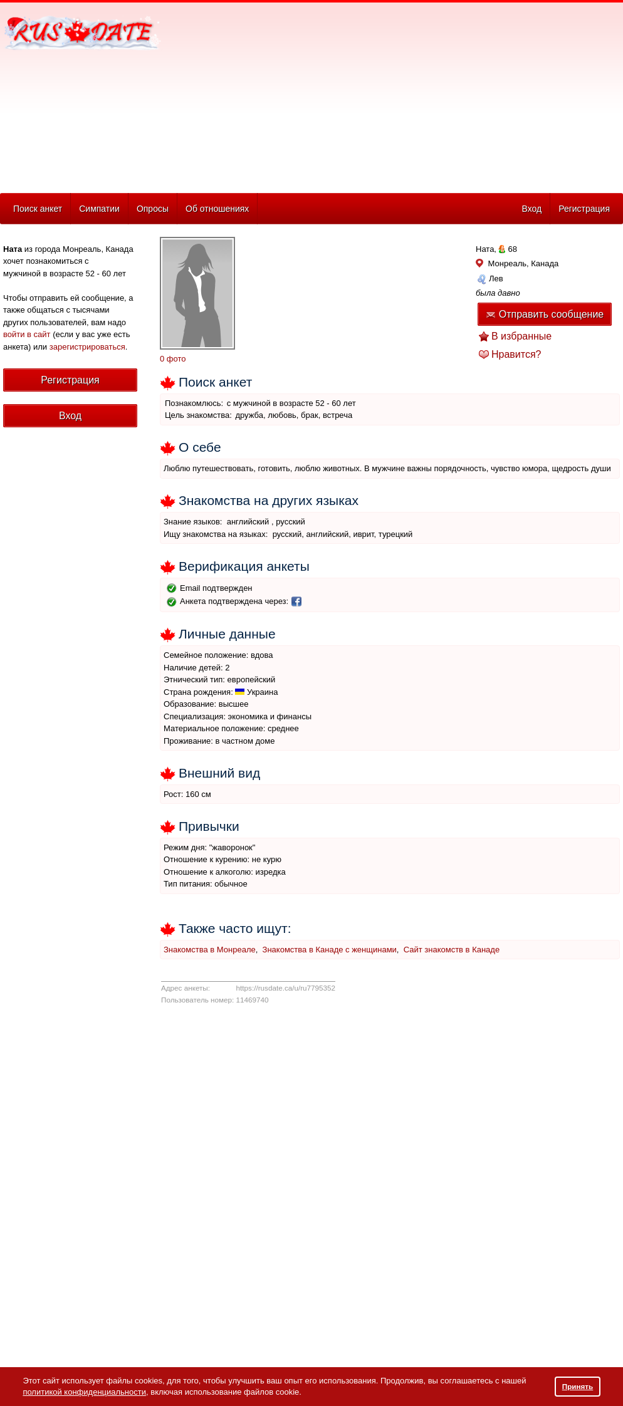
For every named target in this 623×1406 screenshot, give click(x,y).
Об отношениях (217, 209)
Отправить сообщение (545, 314)
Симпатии (99, 209)
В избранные (521, 336)
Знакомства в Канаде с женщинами (330, 949)
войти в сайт (27, 334)
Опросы (153, 209)
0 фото (173, 358)
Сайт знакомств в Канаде (452, 949)
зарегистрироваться (87, 347)
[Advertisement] (304, 94)
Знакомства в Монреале (210, 949)
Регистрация (584, 209)
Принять (578, 1386)
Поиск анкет (37, 209)
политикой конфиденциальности (84, 1392)
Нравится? (516, 354)
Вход (531, 209)
